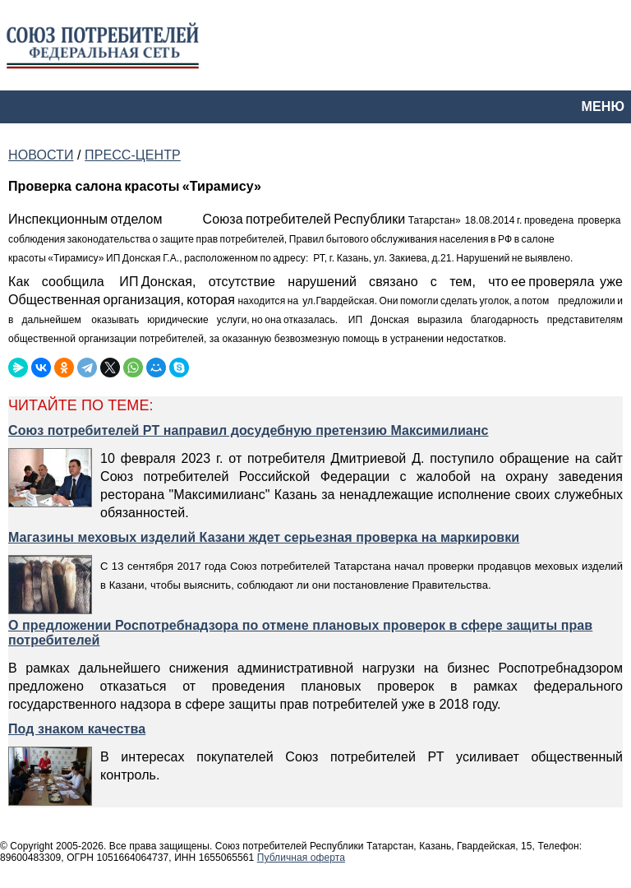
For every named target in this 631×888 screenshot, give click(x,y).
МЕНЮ (603, 106)
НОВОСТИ (40, 155)
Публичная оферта (301, 857)
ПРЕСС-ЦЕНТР (133, 155)
